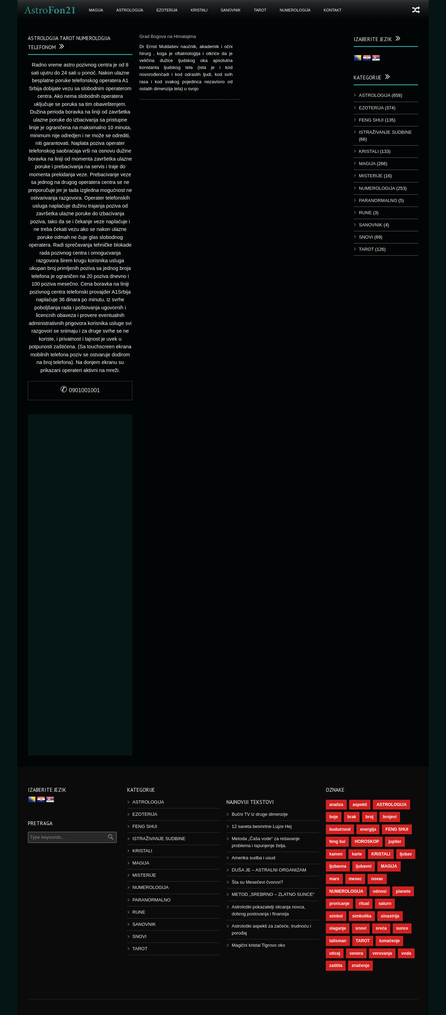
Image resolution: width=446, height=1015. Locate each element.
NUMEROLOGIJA (295, 10)
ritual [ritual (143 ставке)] (364, 903)
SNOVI (366, 237)
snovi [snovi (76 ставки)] (360, 928)
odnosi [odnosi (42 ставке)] (379, 891)
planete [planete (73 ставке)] (403, 891)
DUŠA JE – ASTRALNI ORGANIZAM (269, 870)
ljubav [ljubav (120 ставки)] (406, 854)
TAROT (260, 10)
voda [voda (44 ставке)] (406, 953)
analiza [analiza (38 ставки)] (336, 804)
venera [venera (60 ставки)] (356, 953)
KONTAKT (332, 10)
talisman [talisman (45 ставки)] (337, 940)
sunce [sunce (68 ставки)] (402, 928)
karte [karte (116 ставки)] (357, 854)
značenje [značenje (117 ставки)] (360, 965)
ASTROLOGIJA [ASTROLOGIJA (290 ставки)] (391, 804)
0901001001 (80, 390)
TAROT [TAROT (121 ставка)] (363, 940)
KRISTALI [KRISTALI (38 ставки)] (380, 854)
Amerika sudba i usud (253, 857)
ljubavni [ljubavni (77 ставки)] (363, 866)
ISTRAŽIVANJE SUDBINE (385, 132)
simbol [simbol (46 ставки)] (336, 916)
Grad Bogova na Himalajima (167, 36)
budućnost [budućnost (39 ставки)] (340, 829)
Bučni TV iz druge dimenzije (260, 814)
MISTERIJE (371, 175)
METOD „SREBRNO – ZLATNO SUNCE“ (273, 894)
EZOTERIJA (167, 10)
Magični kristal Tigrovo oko (258, 945)
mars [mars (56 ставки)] (334, 878)
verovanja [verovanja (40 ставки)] (382, 953)
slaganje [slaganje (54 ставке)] (337, 928)
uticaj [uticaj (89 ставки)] (334, 953)
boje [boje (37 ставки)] (333, 816)
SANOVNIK (231, 10)
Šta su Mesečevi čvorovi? (257, 882)
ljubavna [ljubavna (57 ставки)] (337, 866)
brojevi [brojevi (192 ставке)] (390, 816)
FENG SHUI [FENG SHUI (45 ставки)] (396, 829)
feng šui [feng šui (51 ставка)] (337, 841)
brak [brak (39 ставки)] (351, 816)
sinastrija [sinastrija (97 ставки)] (390, 916)
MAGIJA (96, 10)
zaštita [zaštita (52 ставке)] (335, 965)
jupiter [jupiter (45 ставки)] (395, 841)
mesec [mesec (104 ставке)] (355, 878)
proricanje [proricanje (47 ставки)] (339, 903)
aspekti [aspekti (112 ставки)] (360, 804)
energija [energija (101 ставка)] (368, 829)
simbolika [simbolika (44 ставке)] (361, 916)
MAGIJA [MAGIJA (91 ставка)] (389, 866)
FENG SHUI (371, 120)
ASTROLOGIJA (129, 10)
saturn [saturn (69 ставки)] (384, 903)
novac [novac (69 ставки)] (377, 878)
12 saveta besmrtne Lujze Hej (262, 826)
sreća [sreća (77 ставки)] (381, 928)
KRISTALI (199, 10)
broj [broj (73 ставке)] (370, 816)
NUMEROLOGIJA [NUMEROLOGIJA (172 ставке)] (346, 891)
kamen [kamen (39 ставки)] (336, 854)
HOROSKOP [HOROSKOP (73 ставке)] (367, 841)
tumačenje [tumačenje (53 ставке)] (389, 940)
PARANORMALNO (378, 200)
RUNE (365, 212)
